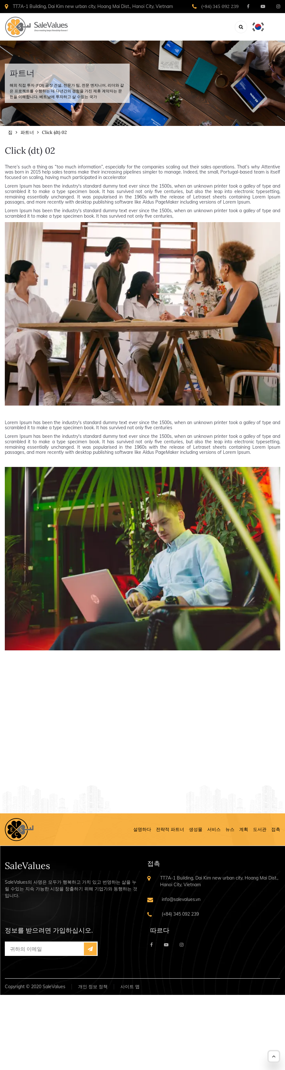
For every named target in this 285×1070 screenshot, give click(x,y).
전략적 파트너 (170, 829)
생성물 (195, 829)
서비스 (214, 829)
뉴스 (229, 829)
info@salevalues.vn (181, 899)
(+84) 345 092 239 (220, 6)
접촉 (275, 829)
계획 (243, 829)
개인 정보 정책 (93, 986)
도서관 (259, 829)
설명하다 (142, 829)
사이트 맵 (130, 986)
